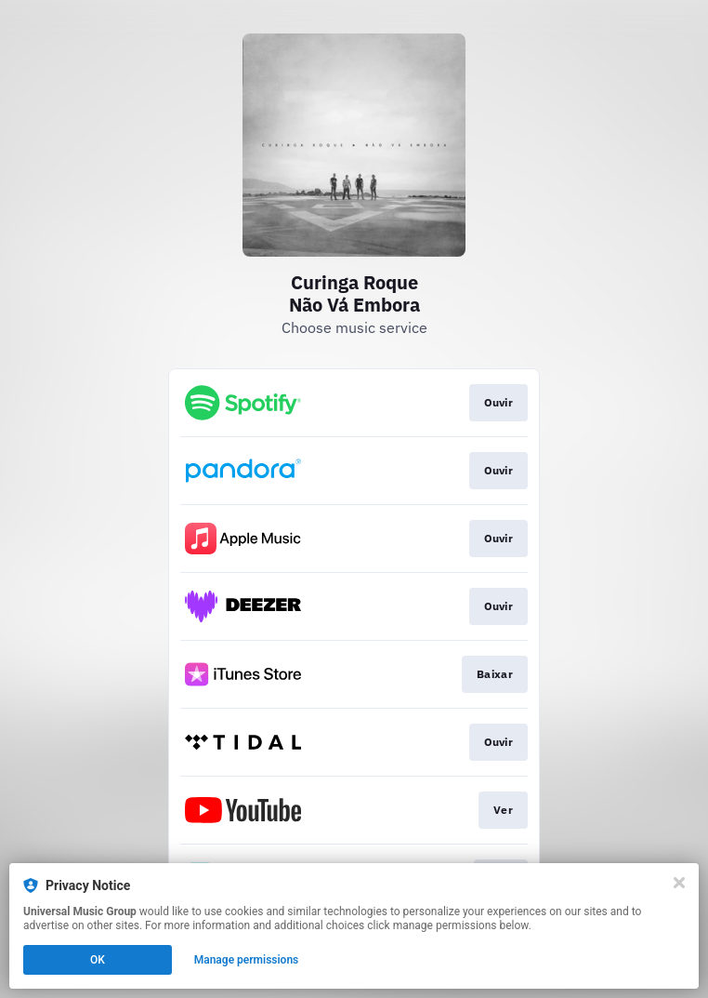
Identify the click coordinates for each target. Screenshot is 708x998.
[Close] (679, 883)
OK (97, 959)
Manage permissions (246, 959)
